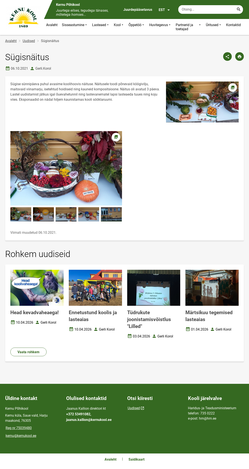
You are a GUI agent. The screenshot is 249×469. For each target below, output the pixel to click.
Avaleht (52, 25)
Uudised (29, 41)
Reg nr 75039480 (19, 428)
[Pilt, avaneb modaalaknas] (66, 168)
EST (164, 10)
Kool (119, 27)
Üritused (214, 27)
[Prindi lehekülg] (239, 56)
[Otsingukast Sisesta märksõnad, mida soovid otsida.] (210, 9)
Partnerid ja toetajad (189, 27)
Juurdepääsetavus (137, 10)
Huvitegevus (160, 27)
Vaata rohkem (28, 352)
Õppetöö (136, 27)
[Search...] (238, 9)
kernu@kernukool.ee (21, 436)
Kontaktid (233, 25)
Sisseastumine (75, 27)
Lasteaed (101, 27)
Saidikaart (136, 459)
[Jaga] (227, 56)
